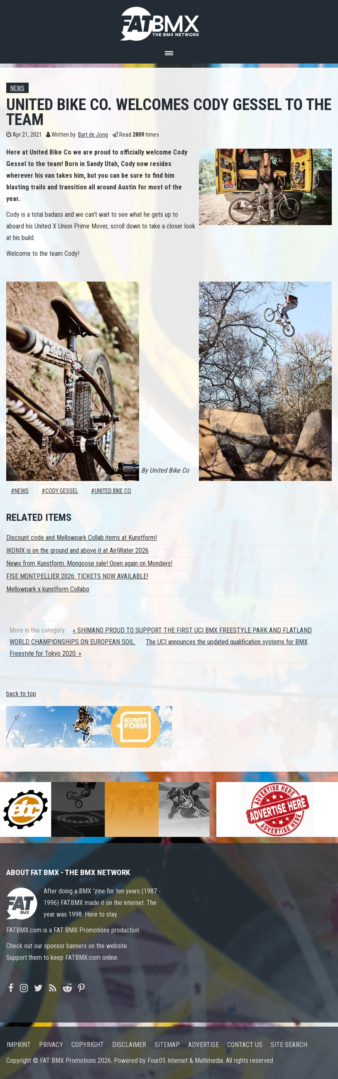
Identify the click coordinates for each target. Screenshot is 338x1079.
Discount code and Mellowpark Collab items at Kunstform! (81, 538)
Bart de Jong (93, 134)
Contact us (244, 1045)
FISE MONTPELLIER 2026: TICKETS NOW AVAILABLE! (77, 576)
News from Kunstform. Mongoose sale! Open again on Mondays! (89, 563)
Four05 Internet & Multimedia (185, 1060)
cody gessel (61, 491)
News (17, 88)
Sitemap (167, 1045)
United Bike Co (113, 491)
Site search (289, 1045)
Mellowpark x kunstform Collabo (47, 589)
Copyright (87, 1045)
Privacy (51, 1045)
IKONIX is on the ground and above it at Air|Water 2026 (77, 550)
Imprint (19, 1045)
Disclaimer (129, 1045)
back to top (21, 694)
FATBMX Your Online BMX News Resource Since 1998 (169, 21)
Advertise (203, 1045)
